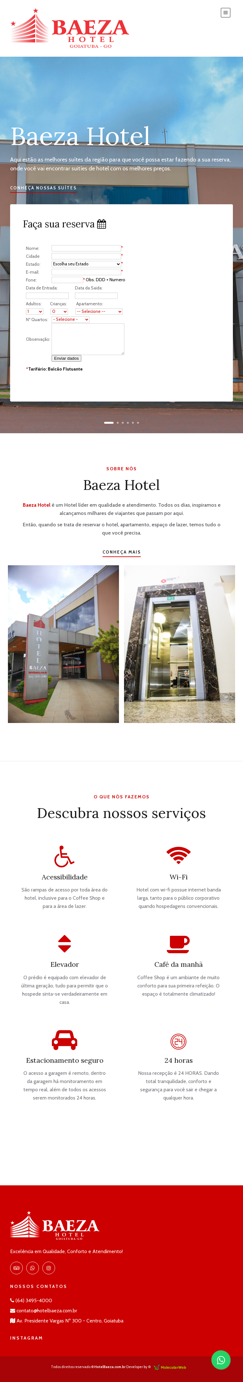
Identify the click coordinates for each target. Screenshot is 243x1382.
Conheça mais (122, 552)
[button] (109, 423)
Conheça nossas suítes (43, 187)
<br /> (78, 312)
